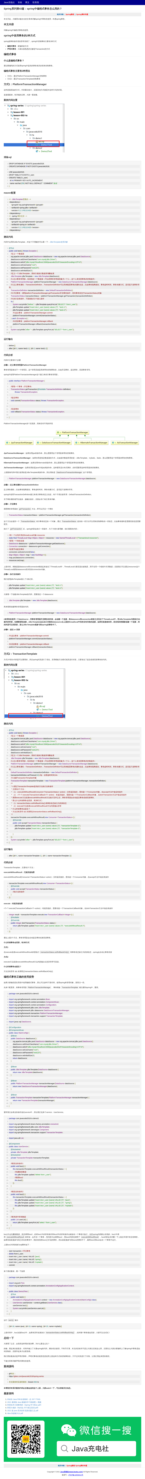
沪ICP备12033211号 (75, 1475)
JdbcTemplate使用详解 (59, 242)
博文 (27, 2)
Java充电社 (9, 2)
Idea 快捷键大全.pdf (15, 1413)
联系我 (36, 2)
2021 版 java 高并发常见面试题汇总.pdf (22, 1411)
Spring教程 (70, 14)
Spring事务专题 (82, 14)
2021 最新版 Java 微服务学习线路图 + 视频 (24, 1402)
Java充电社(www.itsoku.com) (71, 1472)
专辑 (20, 2)
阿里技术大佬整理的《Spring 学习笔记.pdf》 (24, 1405)
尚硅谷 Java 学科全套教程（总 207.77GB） (24, 1399)
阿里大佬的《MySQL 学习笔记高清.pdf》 (23, 1408)
